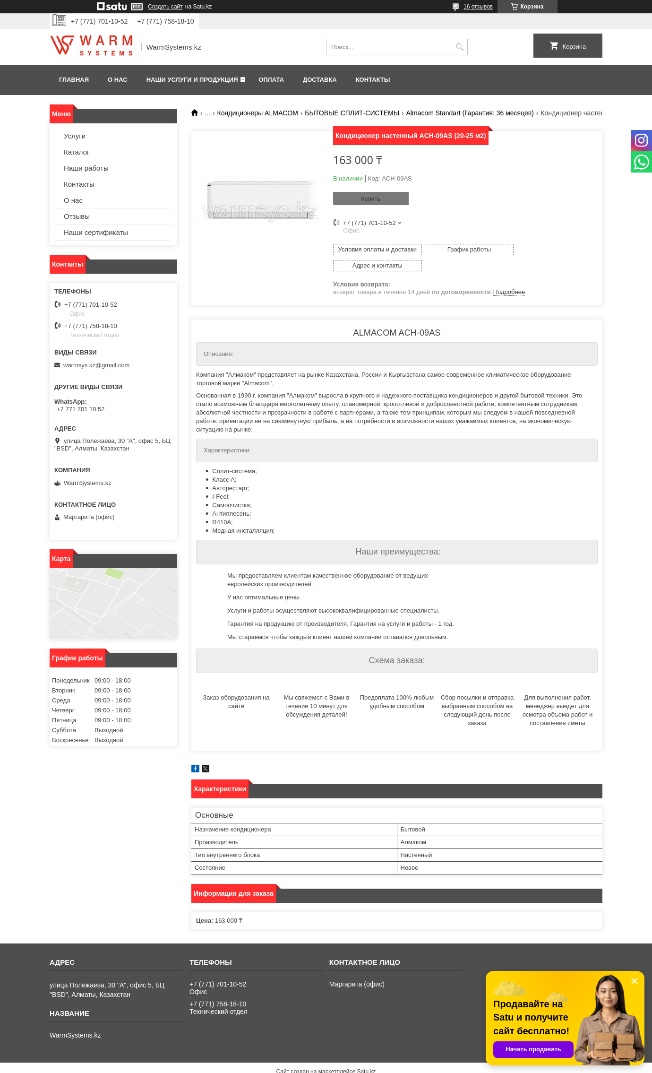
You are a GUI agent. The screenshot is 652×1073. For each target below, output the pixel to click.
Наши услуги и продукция (192, 79)
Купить (370, 198)
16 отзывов (478, 6)
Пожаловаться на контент (350, 1064)
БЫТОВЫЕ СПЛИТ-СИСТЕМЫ (352, 113)
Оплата (271, 79)
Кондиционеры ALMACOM (257, 113)
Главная (74, 79)
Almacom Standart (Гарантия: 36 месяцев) (470, 113)
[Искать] (459, 47)
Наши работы (86, 168)
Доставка (320, 79)
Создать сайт (165, 6)
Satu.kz (366, 1055)
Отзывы (77, 216)
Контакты (373, 79)
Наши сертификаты (96, 232)
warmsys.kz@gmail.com (96, 365)
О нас (118, 79)
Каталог (77, 152)
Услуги (75, 136)
